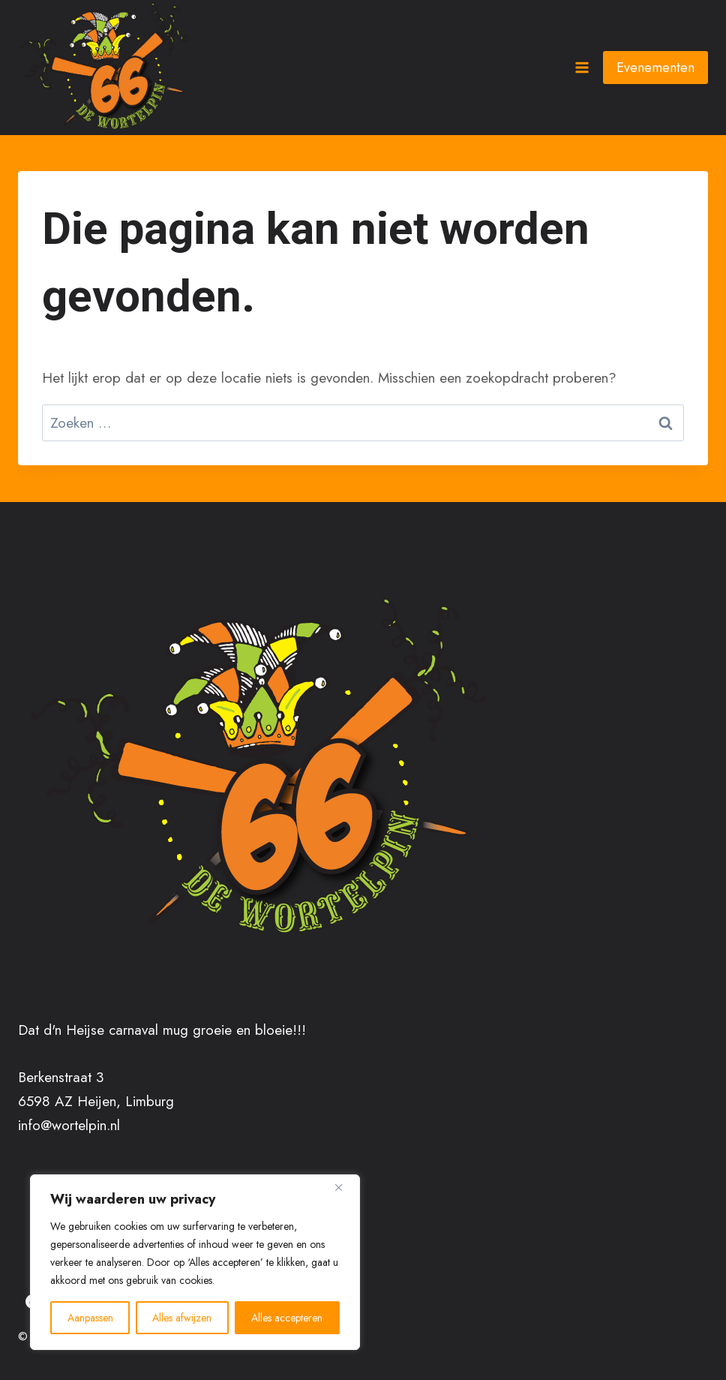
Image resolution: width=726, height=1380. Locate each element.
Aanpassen (90, 1317)
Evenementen (655, 67)
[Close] (344, 1187)
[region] (195, 1262)
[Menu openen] (581, 67)
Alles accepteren (287, 1317)
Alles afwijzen (182, 1317)
